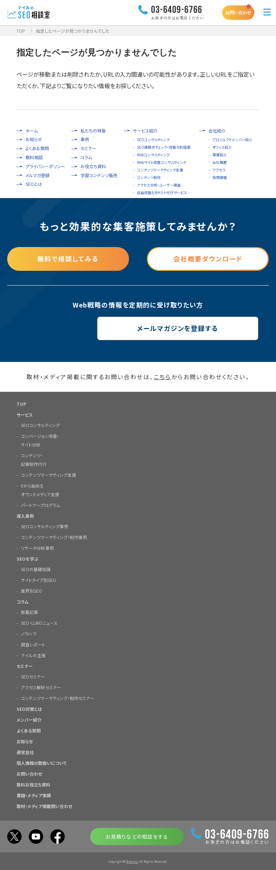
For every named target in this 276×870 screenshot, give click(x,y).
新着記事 (29, 612)
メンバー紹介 (29, 719)
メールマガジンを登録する (138, 328)
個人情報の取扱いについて (42, 762)
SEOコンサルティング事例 (44, 526)
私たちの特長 (93, 131)
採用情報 (219, 177)
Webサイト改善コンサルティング (161, 162)
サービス (25, 414)
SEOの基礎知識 (36, 569)
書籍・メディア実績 (34, 795)
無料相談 (34, 157)
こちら (162, 376)
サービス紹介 (145, 131)
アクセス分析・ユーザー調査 (159, 185)
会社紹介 (217, 131)
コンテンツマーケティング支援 (160, 169)
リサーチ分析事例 (37, 547)
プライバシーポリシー (45, 166)
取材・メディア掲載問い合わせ (44, 806)
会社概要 (219, 162)
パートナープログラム (40, 505)
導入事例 (25, 515)
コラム (86, 157)
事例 (84, 139)
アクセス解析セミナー (41, 687)
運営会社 (25, 752)
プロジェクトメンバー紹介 (232, 139)
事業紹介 (219, 154)
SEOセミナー (33, 676)
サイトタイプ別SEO (38, 580)
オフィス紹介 (222, 147)
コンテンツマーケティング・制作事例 (54, 537)
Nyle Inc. (132, 861)
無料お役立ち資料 (33, 784)
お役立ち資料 (93, 166)
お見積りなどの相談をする (136, 836)
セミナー (88, 148)
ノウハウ (28, 633)
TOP (21, 31)
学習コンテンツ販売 (99, 175)
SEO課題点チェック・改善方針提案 (163, 147)
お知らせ (34, 139)
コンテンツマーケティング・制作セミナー (57, 698)
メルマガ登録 (38, 175)
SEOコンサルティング (153, 139)
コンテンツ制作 (149, 177)
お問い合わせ (238, 12)
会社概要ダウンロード (208, 259)
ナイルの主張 (33, 655)
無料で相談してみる (67, 259)
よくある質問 (37, 148)
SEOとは (34, 184)
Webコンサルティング (153, 154)
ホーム (32, 131)
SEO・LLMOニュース (39, 622)
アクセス (219, 169)
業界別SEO (31, 590)
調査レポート (33, 644)
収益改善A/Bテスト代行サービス (162, 192)
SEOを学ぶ (27, 558)
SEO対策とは (29, 708)
